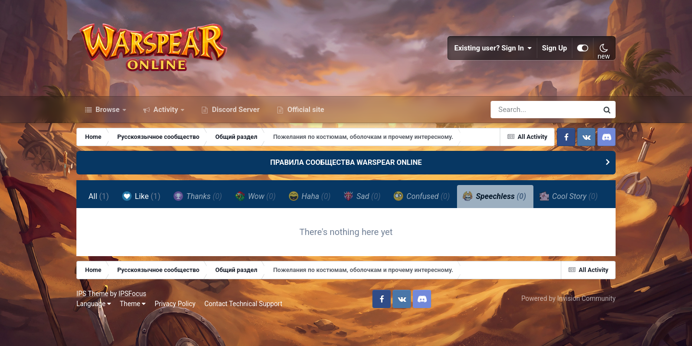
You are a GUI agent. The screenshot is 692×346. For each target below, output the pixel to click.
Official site (304, 109)
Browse (108, 109)
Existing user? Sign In (493, 48)
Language (93, 304)
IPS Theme (92, 293)
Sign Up (554, 48)
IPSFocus (132, 293)
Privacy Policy (175, 304)
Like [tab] (141, 196)
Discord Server (235, 109)
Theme (133, 304)
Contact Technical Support (243, 304)
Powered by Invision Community (568, 298)
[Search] (517, 109)
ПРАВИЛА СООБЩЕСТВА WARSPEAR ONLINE (346, 162)
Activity (166, 109)
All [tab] (98, 196)
